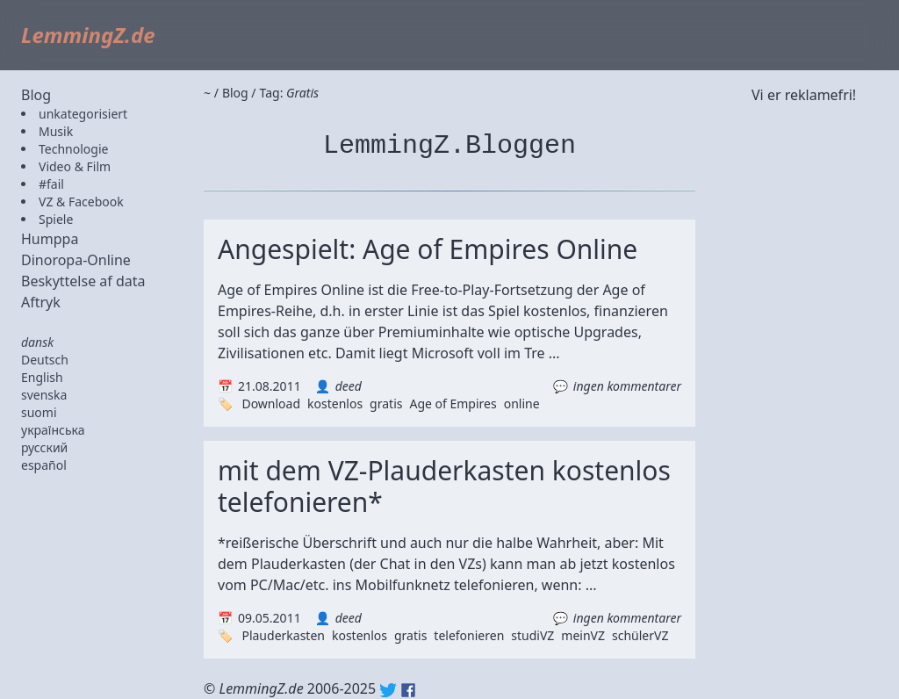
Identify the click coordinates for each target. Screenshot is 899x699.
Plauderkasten (283, 635)
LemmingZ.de (88, 34)
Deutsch (44, 359)
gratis (386, 403)
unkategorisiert (83, 113)
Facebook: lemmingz (408, 690)
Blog (36, 94)
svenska (44, 394)
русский (44, 447)
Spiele (56, 219)
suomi (39, 412)
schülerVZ (640, 635)
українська (53, 430)
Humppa (49, 239)
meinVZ (583, 635)
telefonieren (469, 635)
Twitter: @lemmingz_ (388, 690)
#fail (51, 184)
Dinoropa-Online (76, 260)
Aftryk (41, 302)
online (522, 403)
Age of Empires (452, 403)
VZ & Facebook (81, 201)
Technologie (73, 149)
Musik (56, 131)
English (42, 377)
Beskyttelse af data (83, 281)
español (44, 465)
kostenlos (335, 403)
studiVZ (532, 635)
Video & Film (75, 166)
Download (270, 403)
